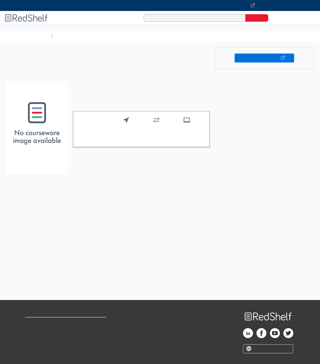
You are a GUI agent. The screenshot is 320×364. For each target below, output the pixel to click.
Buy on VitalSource (264, 58)
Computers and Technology (142, 35)
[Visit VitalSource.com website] (160, 5)
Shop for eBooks (41, 323)
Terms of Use (92, 323)
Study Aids (67, 35)
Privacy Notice (39, 339)
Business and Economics (193, 35)
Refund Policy (92, 331)
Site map (33, 347)
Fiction (281, 35)
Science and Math (97, 35)
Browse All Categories (25, 35)
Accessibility (91, 339)
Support (32, 331)
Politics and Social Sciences (245, 35)
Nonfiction (302, 35)
